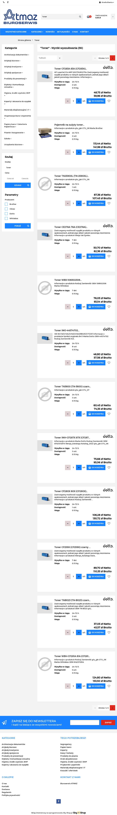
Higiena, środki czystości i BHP (73, 762)
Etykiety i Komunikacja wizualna (14, 86)
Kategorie (37, 32)
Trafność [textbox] (42, 58)
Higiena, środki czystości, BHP (17, 94)
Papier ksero (65, 747)
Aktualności (63, 32)
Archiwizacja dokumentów (16, 55)
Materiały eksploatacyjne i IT (17, 110)
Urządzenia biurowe (13, 144)
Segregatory (65, 744)
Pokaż (18, 226)
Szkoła (7, 139)
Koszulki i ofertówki (69, 771)
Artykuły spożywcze (13, 73)
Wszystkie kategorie (15, 32)
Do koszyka (96, 101)
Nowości (50, 32)
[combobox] (49, 58)
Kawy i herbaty (66, 753)
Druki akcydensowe (68, 759)
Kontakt (84, 32)
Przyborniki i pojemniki (70, 765)
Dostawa (6, 789)
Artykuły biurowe (12, 61)
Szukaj (17, 185)
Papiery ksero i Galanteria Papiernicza (15, 125)
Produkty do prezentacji (15, 79)
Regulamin (6, 792)
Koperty (63, 750)
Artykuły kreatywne (13, 67)
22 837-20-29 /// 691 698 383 (4, 2)
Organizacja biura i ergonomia (17, 117)
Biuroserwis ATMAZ (68, 783)
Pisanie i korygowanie (14, 133)
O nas (75, 32)
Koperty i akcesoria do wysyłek (17, 102)
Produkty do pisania (69, 756)
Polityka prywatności (11, 795)
